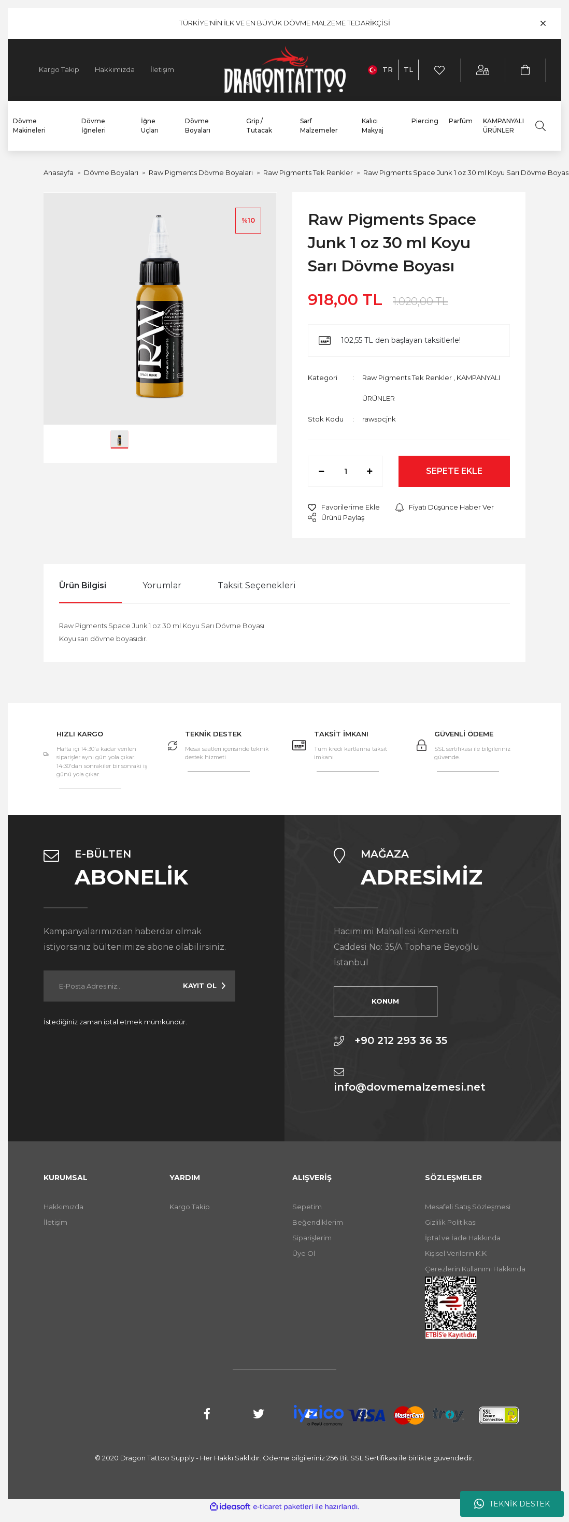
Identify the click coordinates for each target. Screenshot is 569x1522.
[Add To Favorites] (344, 507)
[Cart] (525, 70)
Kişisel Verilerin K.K (456, 1253)
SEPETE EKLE (454, 471)
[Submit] (204, 986)
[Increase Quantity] (369, 471)
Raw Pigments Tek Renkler (407, 377)
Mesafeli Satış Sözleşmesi (467, 1206)
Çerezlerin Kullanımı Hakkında (475, 1269)
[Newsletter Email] (139, 986)
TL (408, 69)
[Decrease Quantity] (321, 471)
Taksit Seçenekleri (257, 585)
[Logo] (285, 70)
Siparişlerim (312, 1238)
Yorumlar (162, 585)
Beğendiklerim (317, 1222)
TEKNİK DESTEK (512, 1504)
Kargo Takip (59, 69)
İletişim (162, 69)
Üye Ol (303, 1253)
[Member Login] (483, 70)
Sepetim (307, 1206)
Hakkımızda (115, 69)
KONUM (385, 1001)
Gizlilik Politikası (451, 1222)
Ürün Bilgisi (82, 585)
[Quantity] (345, 471)
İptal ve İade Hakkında (463, 1238)
